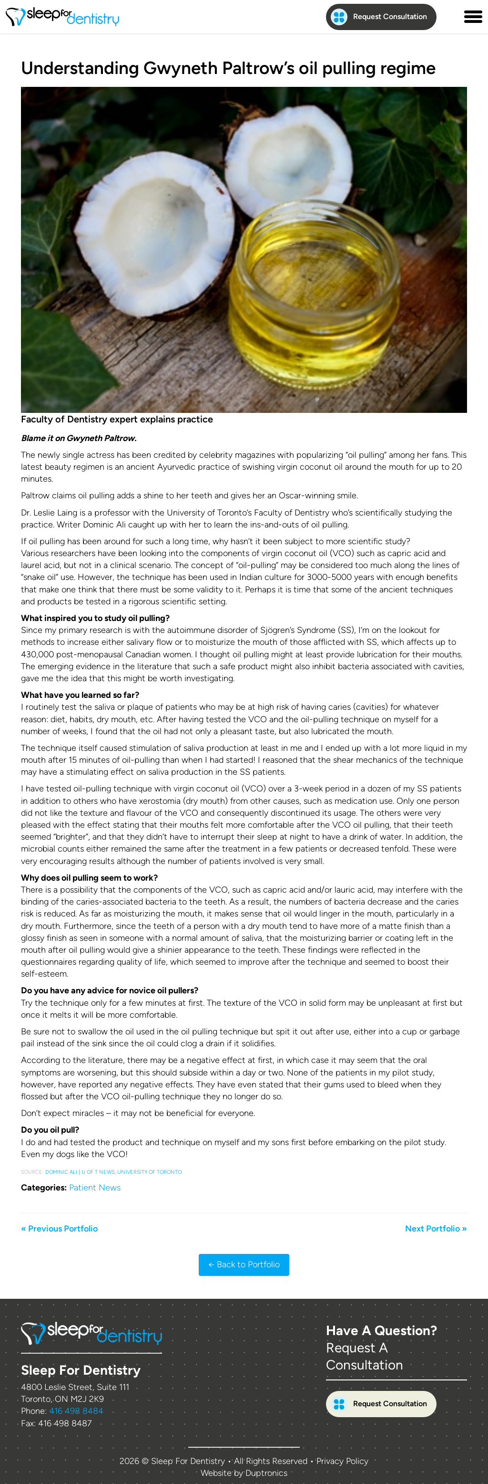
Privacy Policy (342, 1461)
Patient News (95, 1187)
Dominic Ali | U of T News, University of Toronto (113, 1172)
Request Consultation (379, 17)
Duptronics (266, 1473)
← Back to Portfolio (244, 1264)
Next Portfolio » (436, 1228)
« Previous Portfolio (59, 1228)
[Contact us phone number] (450, 17)
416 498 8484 (76, 1411)
